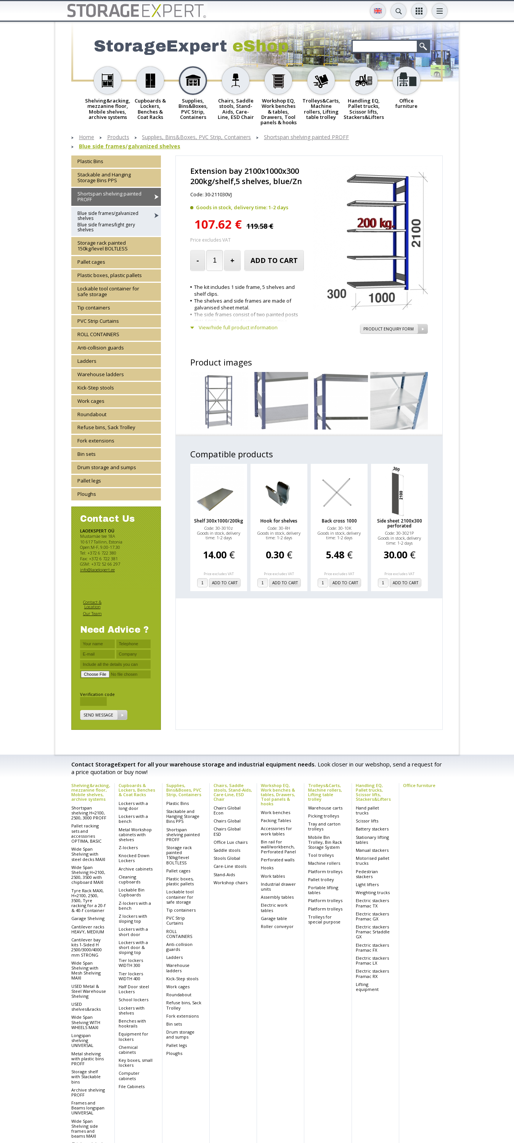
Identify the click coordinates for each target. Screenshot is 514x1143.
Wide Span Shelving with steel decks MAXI (88, 854)
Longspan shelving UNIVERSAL (82, 1040)
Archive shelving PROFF (88, 1092)
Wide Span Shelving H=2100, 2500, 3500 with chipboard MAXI (88, 874)
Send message (98, 715)
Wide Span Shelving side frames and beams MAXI (84, 1128)
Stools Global (227, 858)
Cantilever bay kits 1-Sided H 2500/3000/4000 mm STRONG (86, 947)
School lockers (133, 999)
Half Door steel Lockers (134, 989)
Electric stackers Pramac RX (372, 973)
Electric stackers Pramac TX (372, 903)
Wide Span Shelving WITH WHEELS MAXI (85, 1022)
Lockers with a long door (133, 805)
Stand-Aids (224, 874)
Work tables (273, 876)
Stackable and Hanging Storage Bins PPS (104, 177)
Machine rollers (324, 863)
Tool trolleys (321, 855)
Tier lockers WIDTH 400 (131, 976)
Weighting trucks (373, 892)
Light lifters (367, 884)
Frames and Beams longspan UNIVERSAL (87, 1108)
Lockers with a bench (133, 818)
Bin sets (86, 453)
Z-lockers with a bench (135, 905)
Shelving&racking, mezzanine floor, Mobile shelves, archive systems (90, 792)
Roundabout (91, 414)
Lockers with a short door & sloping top (133, 947)
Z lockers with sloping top (133, 918)
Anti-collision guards (100, 347)
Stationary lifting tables (372, 839)
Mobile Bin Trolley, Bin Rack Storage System (325, 842)
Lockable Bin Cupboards (132, 892)
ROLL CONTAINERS (98, 334)
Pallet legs (89, 480)
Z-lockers (128, 847)
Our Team (92, 613)
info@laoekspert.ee (97, 569)
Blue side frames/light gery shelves (106, 227)
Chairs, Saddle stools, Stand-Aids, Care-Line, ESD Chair (233, 792)
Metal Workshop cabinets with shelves (135, 834)
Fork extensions (95, 440)
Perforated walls (277, 859)
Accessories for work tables (276, 831)
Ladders (86, 360)
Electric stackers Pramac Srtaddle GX (373, 931)
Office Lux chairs (230, 842)
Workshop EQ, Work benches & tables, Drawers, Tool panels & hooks (278, 794)
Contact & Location (92, 604)
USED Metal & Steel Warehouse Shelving (88, 991)
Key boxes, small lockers (136, 1062)
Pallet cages (91, 261)
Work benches (275, 812)
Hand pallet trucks (367, 810)
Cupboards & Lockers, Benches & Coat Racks (137, 789)
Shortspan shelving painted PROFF (306, 137)
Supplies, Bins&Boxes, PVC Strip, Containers (196, 137)
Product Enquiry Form (388, 329)
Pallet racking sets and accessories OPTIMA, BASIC (86, 833)
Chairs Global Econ (227, 810)
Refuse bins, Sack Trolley (106, 427)
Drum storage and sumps (106, 467)
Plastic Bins (90, 161)
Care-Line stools (230, 866)
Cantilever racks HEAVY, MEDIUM (87, 929)
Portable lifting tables (323, 890)
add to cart (274, 260)
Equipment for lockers (133, 1036)
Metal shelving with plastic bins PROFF (87, 1058)
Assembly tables (277, 897)
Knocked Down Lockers (134, 858)
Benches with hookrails (132, 1023)
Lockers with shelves (132, 1010)
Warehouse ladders (100, 374)
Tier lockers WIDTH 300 (131, 962)
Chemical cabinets (128, 1049)
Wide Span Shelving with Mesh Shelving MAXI (86, 970)
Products (118, 137)
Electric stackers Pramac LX (372, 960)
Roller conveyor (277, 926)
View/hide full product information (238, 327)
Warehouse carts (325, 808)
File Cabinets (132, 1086)
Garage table (274, 918)
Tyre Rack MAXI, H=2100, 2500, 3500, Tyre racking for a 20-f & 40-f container (88, 901)
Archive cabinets (136, 869)
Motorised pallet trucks (372, 860)
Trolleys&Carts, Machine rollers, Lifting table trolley (325, 792)
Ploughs (86, 494)
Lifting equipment (367, 986)
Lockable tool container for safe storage (108, 291)
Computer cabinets (129, 1075)
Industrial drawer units (278, 886)
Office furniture (419, 785)
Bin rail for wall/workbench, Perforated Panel (278, 846)
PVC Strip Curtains (98, 320)
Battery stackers (372, 829)
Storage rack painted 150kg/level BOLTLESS (102, 245)
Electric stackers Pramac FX (372, 947)
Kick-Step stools (95, 387)
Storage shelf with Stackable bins (86, 1076)
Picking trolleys (323, 816)
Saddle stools (227, 850)
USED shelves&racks (86, 1006)
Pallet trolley (321, 879)
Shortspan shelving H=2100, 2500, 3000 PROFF (88, 813)
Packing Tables (276, 820)
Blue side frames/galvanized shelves (129, 146)
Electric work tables (274, 907)
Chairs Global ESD (227, 831)
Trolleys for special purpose (324, 919)
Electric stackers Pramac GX (372, 916)
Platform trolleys (325, 871)
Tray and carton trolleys (324, 826)
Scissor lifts (367, 821)
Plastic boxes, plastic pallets (109, 275)
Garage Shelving (87, 918)
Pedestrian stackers (367, 874)
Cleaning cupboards (129, 879)
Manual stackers (372, 850)
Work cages (90, 401)
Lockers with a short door (133, 931)
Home (86, 137)
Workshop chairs (230, 882)
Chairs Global (227, 821)
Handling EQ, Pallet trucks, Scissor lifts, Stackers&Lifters (373, 792)
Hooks (267, 867)
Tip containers (93, 307)
